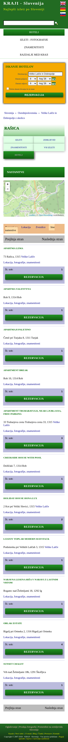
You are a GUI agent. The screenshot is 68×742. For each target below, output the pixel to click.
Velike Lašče (28, 256)
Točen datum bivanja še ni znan (21, 89)
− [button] (8, 189)
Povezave (48, 734)
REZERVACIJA (34, 95)
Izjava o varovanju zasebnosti (37, 739)
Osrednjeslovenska (27, 113)
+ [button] (8, 184)
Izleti (18, 140)
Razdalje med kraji (34, 54)
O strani (28, 734)
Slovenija (9, 113)
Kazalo (11, 734)
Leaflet (32, 215)
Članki (40, 734)
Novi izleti (19, 734)
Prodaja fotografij (27, 726)
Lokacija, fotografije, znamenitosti (21, 262)
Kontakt (56, 734)
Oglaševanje (11, 726)
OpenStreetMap (46, 215)
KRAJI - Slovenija (23, 3)
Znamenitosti (34, 47)
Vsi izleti (49, 147)
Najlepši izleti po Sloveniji (23, 9)
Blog (35, 734)
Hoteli (34, 32)
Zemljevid (49, 140)
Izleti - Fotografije (34, 39)
